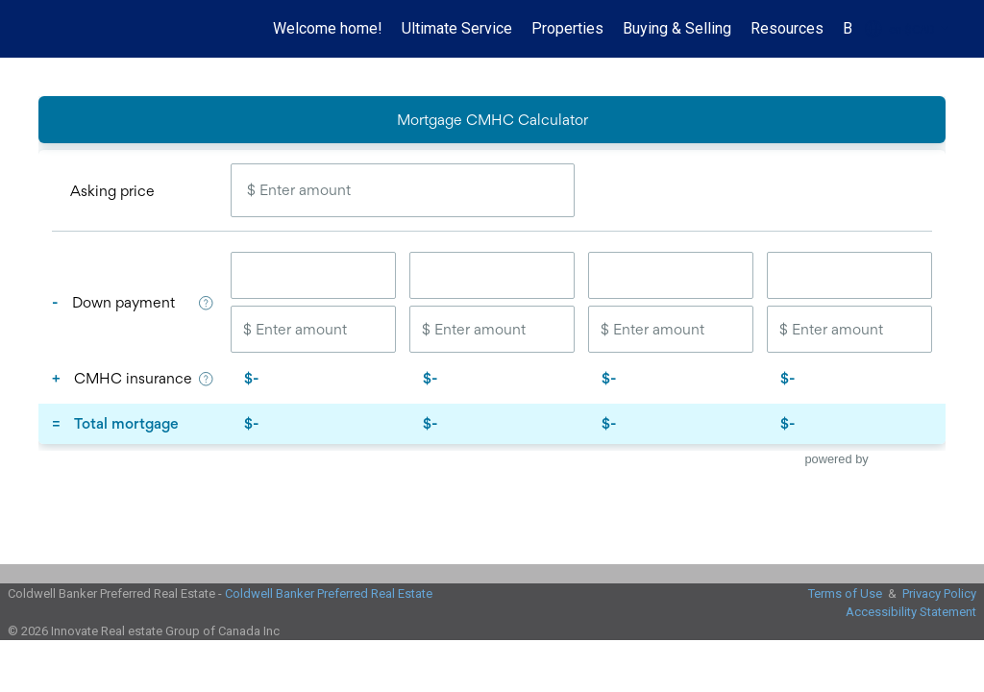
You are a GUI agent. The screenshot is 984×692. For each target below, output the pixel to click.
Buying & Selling (677, 28)
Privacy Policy (939, 593)
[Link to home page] (36, 29)
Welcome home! (327, 28)
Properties (567, 28)
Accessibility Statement (911, 612)
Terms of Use (845, 593)
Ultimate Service (457, 28)
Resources (787, 28)
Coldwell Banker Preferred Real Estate (328, 593)
